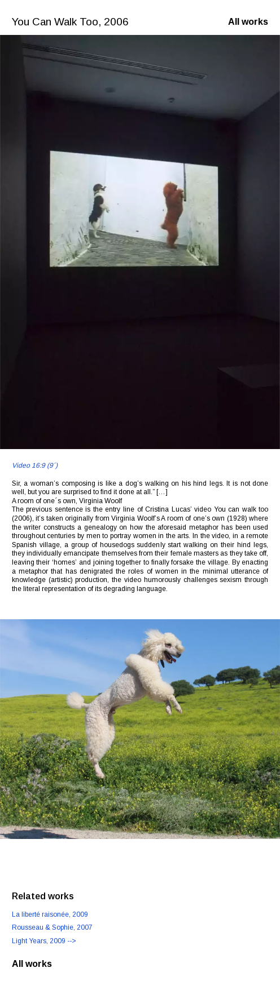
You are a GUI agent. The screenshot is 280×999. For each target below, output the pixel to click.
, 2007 (52, 927)
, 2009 (50, 914)
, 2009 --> (44, 941)
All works (248, 21)
